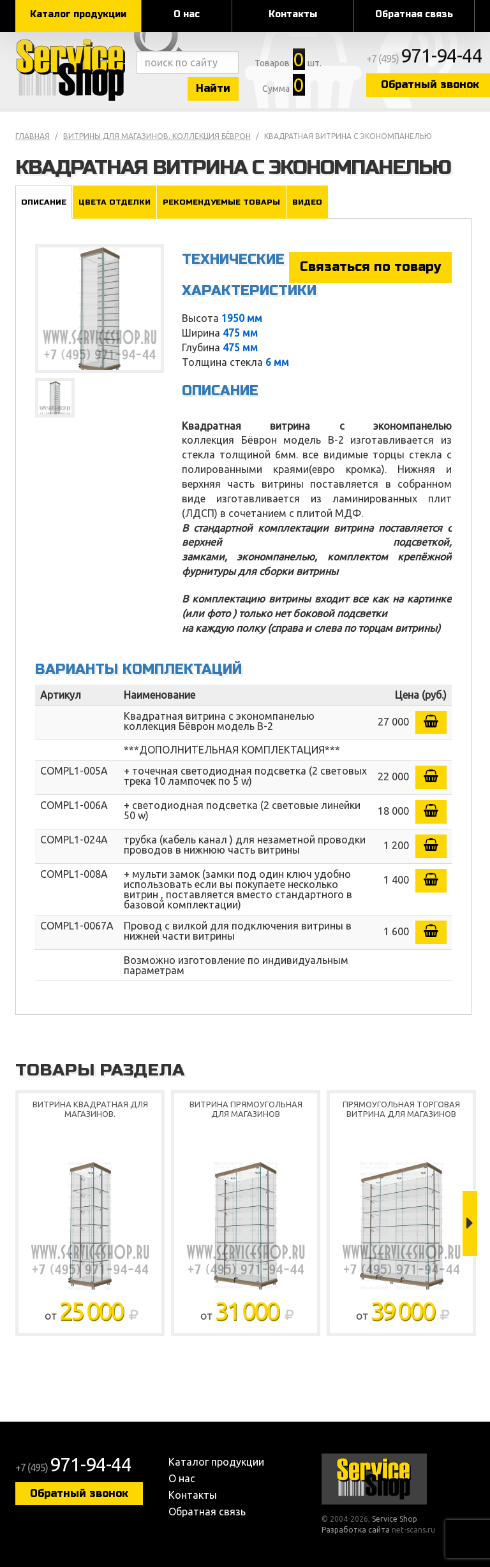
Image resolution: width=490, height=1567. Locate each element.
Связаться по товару (370, 267)
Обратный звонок (79, 1493)
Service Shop (72, 70)
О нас (187, 14)
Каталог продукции (78, 14)
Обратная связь (414, 14)
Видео (307, 202)
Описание (43, 202)
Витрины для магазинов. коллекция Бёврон (157, 136)
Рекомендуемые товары (221, 202)
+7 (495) (424, 58)
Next (470, 1223)
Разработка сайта (356, 1530)
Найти (213, 88)
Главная (32, 136)
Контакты (293, 14)
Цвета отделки (114, 202)
